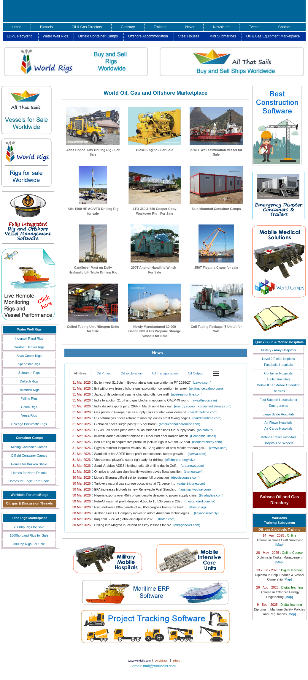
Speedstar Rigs (29, 364)
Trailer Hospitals (278, 379)
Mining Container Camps (29, 447)
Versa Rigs (29, 415)
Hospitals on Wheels (278, 443)
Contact (284, 27)
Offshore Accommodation (148, 36)
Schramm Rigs (29, 372)
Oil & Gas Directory (87, 27)
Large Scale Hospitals (278, 414)
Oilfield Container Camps (98, 36)
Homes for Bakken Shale (29, 464)
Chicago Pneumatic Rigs (29, 424)
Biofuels (46, 27)
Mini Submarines (222, 36)
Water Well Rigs (55, 36)
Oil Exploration (131, 373)
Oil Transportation (165, 373)
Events (254, 27)
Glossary (128, 27)
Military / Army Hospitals (278, 350)
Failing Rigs (28, 398)
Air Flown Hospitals (278, 422)
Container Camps (29, 437)
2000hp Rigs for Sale (29, 527)
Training (160, 27)
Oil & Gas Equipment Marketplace (273, 36)
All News (80, 373)
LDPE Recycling (20, 36)
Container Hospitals (278, 373)
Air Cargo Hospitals (278, 428)
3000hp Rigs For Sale (29, 544)
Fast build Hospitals (278, 364)
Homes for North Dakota (29, 473)
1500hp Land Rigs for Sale (29, 535)
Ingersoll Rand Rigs (29, 338)
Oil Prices (104, 373)
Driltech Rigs (29, 381)
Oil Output (195, 373)
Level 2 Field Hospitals (278, 358)
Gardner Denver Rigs (29, 347)
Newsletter (221, 27)
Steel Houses (188, 36)
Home (16, 27)
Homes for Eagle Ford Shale (29, 481)
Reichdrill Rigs (29, 390)
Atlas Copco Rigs (29, 356)
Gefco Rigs (29, 407)
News (189, 27)
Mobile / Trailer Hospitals (278, 437)
